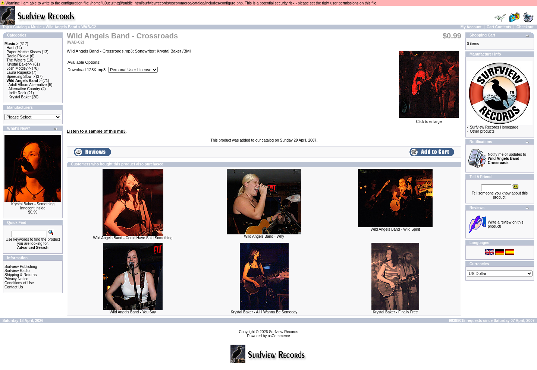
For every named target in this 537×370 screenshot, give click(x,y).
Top (6, 27)
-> (11, 44)
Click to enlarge (429, 120)
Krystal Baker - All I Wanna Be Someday (264, 312)
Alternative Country (24, 89)
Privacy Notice (16, 279)
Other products (482, 131)
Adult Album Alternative (28, 85)
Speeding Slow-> (21, 77)
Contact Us (13, 287)
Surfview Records (283, 332)
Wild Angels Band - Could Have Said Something (133, 238)
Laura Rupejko (19, 72)
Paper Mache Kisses (24, 52)
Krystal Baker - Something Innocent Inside (32, 206)
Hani (11, 48)
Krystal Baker (20, 97)
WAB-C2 (88, 27)
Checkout (525, 27)
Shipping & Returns (20, 275)
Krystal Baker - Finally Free (395, 312)
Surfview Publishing (20, 267)
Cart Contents (499, 27)
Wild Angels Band (62, 27)
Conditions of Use (19, 283)
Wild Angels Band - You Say (133, 312)
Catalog (20, 27)
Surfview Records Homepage (494, 127)
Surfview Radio (16, 271)
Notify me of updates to (507, 158)
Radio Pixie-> (18, 56)
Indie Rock (17, 93)
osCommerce (279, 336)
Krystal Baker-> (19, 64)
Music (36, 27)
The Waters (15, 60)
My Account (471, 27)
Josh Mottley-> (19, 68)
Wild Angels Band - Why (264, 236)
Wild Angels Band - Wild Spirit (395, 229)
